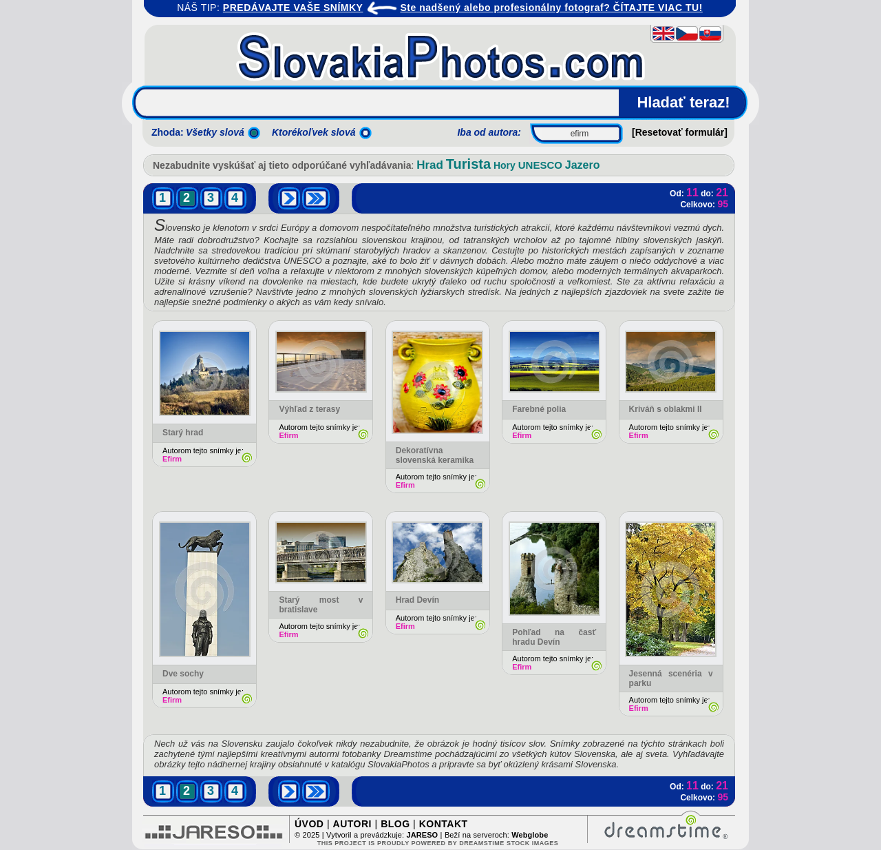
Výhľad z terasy (309, 409)
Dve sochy (183, 673)
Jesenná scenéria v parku (671, 678)
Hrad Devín (417, 600)
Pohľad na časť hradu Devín (554, 637)
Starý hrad (182, 432)
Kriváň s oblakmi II (665, 409)
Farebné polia (539, 409)
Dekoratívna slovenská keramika (435, 455)
